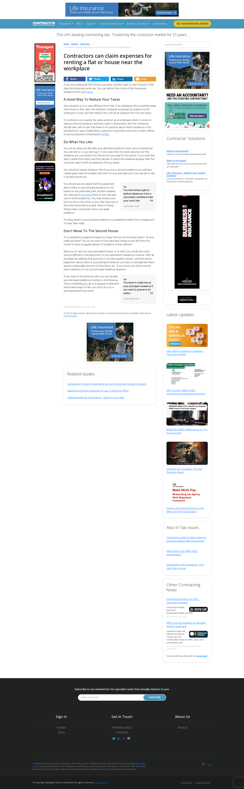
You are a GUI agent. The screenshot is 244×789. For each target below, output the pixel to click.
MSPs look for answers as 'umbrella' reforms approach (186, 624)
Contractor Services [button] (111, 23)
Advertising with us (122, 727)
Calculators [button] (65, 23)
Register (61, 727)
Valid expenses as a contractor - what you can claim (95, 397)
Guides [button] (91, 23)
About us (182, 727)
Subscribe (155, 697)
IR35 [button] (79, 23)
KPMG (105, 134)
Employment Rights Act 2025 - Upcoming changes (183, 601)
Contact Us (122, 732)
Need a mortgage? (176, 160)
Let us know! (201, 656)
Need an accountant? (178, 151)
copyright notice (70, 316)
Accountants (159, 23)
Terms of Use (186, 782)
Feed (209, 764)
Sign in (61, 732)
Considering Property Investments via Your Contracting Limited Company (106, 384)
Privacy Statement (202, 782)
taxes (90, 92)
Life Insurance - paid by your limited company (186, 174)
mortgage (86, 194)
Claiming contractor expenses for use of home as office (98, 390)
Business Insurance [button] (137, 23)
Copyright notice (100, 782)
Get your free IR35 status (192, 23)
